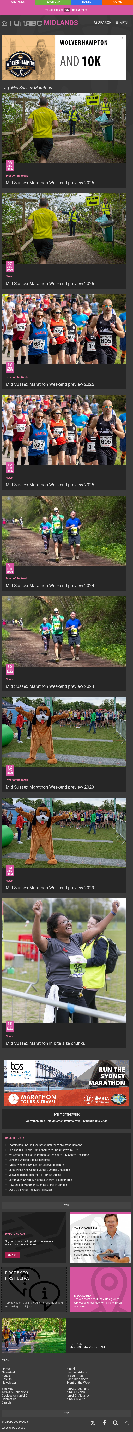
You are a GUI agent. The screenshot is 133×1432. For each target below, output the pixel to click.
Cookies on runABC (15, 1395)
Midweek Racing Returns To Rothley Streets (34, 1174)
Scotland (53, 2)
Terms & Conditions (15, 1392)
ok (67, 10)
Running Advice (76, 1372)
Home (6, 1369)
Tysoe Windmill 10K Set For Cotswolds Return (36, 1165)
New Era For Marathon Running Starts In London (37, 1184)
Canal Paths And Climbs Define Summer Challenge (39, 1169)
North (86, 2)
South (117, 2)
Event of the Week (78, 1382)
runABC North (75, 1392)
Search (6, 1402)
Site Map (8, 1388)
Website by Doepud (13, 1427)
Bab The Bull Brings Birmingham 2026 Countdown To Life (43, 1150)
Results (7, 1379)
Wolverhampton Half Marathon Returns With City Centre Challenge (48, 1155)
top (66, 1205)
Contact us (9, 1399)
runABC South (75, 1399)
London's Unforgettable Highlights (29, 1160)
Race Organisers (77, 1379)
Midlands (18, 2)
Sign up (12, 1254)
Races (6, 1375)
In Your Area (74, 1375)
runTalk (71, 1369)
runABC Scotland (77, 1388)
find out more (79, 9)
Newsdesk (9, 1372)
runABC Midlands (78, 1395)
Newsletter (9, 1382)
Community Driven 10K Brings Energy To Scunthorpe (40, 1179)
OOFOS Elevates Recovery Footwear (30, 1189)
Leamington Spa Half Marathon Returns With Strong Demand (45, 1145)
